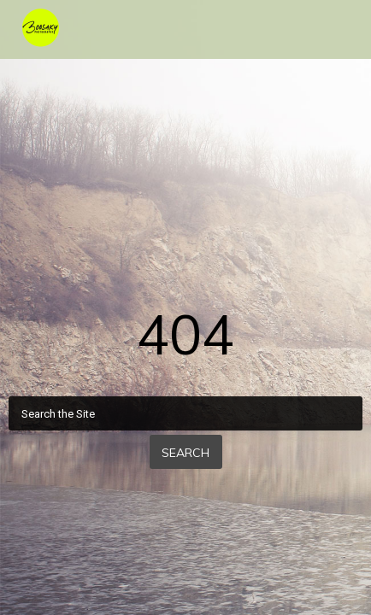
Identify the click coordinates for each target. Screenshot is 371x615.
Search (185, 452)
